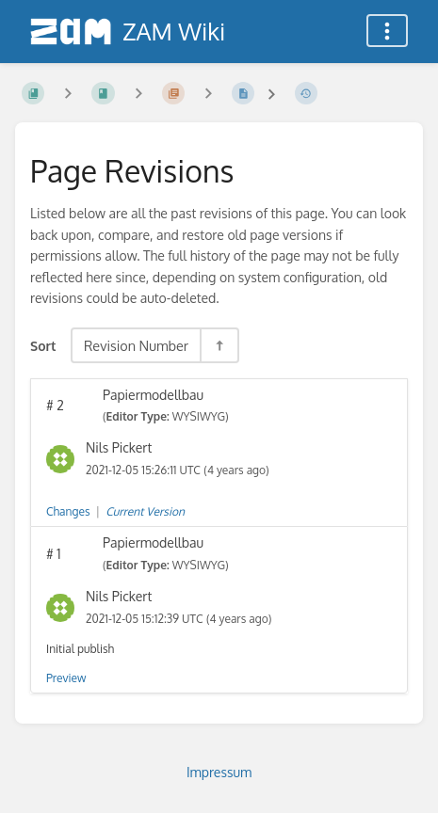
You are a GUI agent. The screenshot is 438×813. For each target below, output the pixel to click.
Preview (66, 678)
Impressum (219, 772)
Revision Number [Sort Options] (136, 345)
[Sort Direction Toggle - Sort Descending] (218, 345)
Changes (67, 511)
